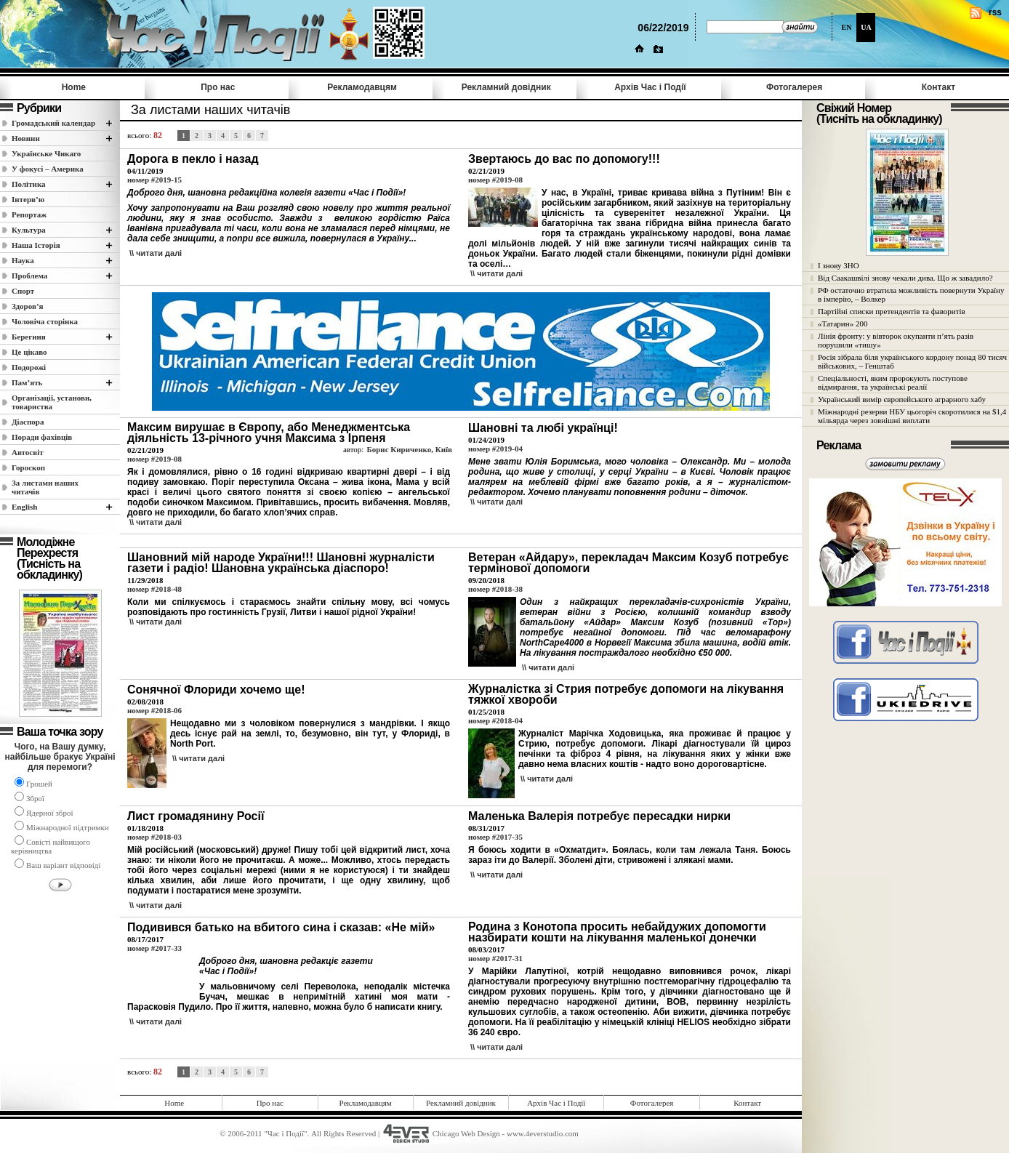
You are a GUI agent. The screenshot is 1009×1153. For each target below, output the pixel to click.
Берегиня (29, 336)
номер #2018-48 (154, 588)
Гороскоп (28, 467)
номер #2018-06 (154, 710)
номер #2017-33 (154, 948)
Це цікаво (29, 351)
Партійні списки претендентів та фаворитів (891, 311)
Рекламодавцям (362, 87)
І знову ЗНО (838, 265)
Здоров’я (28, 306)
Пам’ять (27, 382)
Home (74, 87)
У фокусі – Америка (48, 168)
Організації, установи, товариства (52, 402)
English (24, 506)
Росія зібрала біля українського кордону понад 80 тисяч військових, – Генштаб (912, 361)
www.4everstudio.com (543, 1133)
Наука (23, 260)
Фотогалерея (794, 87)
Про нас (218, 87)
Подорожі (29, 367)
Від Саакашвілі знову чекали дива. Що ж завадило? (905, 277)
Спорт (23, 290)
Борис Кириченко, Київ (409, 449)
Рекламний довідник (506, 87)
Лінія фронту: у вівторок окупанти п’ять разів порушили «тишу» (895, 340)
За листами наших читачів (45, 487)
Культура (29, 229)
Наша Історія (36, 245)
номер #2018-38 (495, 588)
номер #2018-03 (154, 836)
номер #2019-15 (154, 179)
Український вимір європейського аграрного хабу (902, 399)
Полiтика (29, 184)
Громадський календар (53, 122)
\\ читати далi (155, 253)
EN (847, 27)
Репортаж (29, 214)
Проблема (29, 275)
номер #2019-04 (495, 448)
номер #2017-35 (495, 836)
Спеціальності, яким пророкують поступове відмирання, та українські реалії (893, 382)
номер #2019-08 (495, 179)
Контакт (938, 87)
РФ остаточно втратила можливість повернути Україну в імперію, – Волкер (911, 294)
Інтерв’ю (28, 199)
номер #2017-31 (495, 958)
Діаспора (28, 421)
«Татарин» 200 (842, 323)
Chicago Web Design (466, 1133)
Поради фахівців (42, 437)
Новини (26, 138)
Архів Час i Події (650, 87)
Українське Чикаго (46, 153)
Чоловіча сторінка (45, 321)
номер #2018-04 (495, 720)
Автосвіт (28, 452)
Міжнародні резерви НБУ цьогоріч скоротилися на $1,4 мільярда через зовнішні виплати (912, 416)
